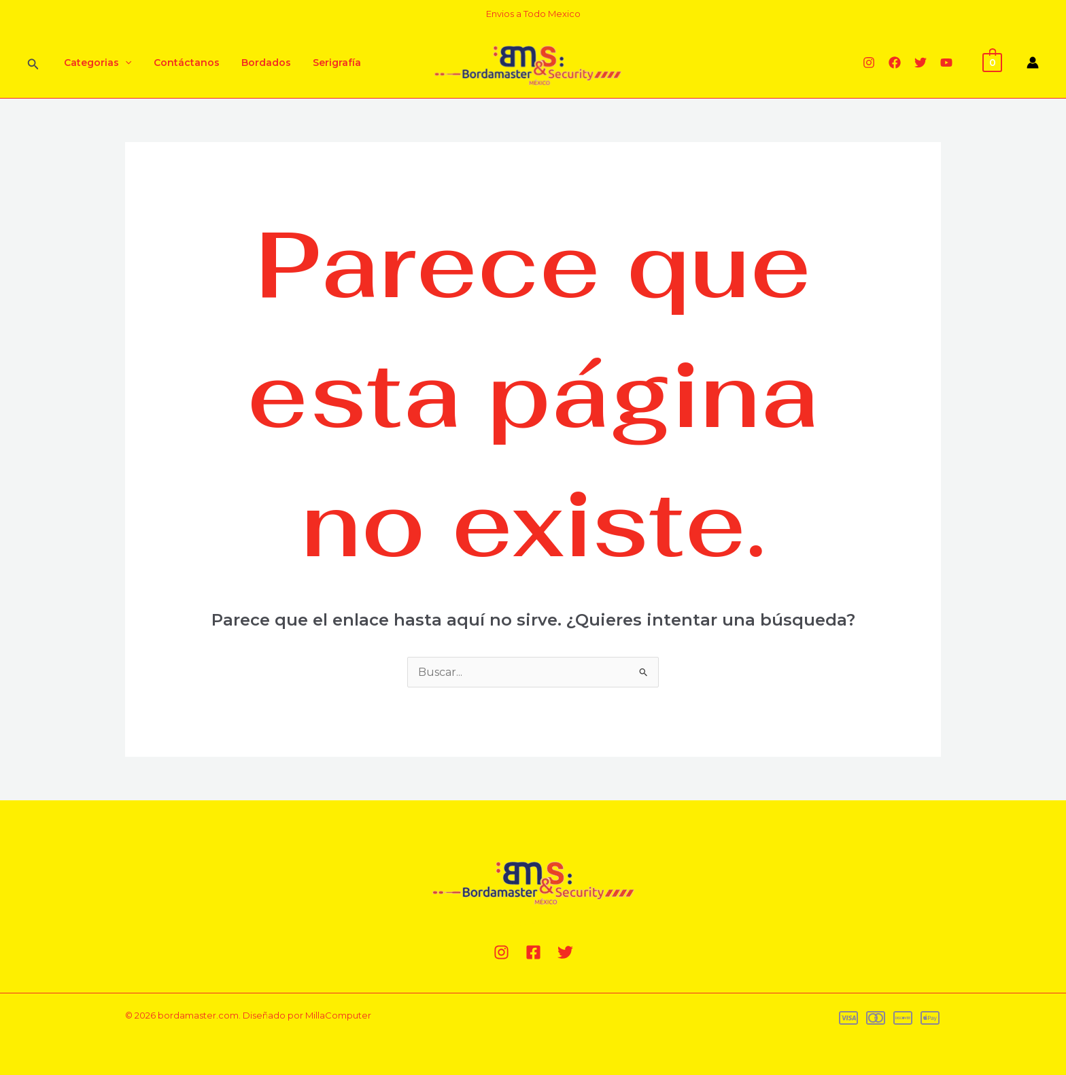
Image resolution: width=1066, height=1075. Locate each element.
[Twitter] (920, 62)
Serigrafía (327, 62)
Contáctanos (183, 62)
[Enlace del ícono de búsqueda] (33, 63)
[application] (124, 62)
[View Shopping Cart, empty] (992, 61)
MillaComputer (338, 1015)
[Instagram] (869, 62)
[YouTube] (946, 62)
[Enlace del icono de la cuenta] (1033, 62)
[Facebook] (895, 62)
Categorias (96, 62)
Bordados (259, 62)
